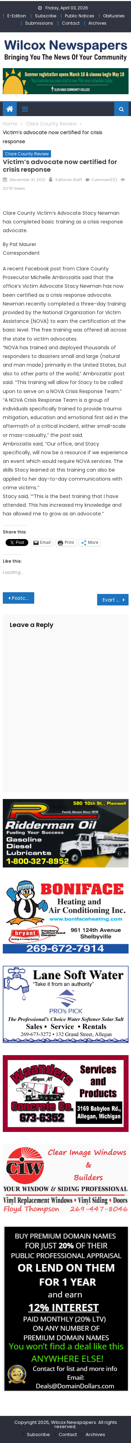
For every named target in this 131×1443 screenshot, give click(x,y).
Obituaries (114, 16)
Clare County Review (27, 154)
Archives (97, 23)
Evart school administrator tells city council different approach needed (116, 599)
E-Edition (16, 16)
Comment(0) (104, 179)
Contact (71, 23)
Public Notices (79, 16)
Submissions (39, 23)
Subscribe (45, 16)
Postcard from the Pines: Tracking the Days (23, 598)
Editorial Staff (69, 179)
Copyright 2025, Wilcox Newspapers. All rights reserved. (65, 1424)
